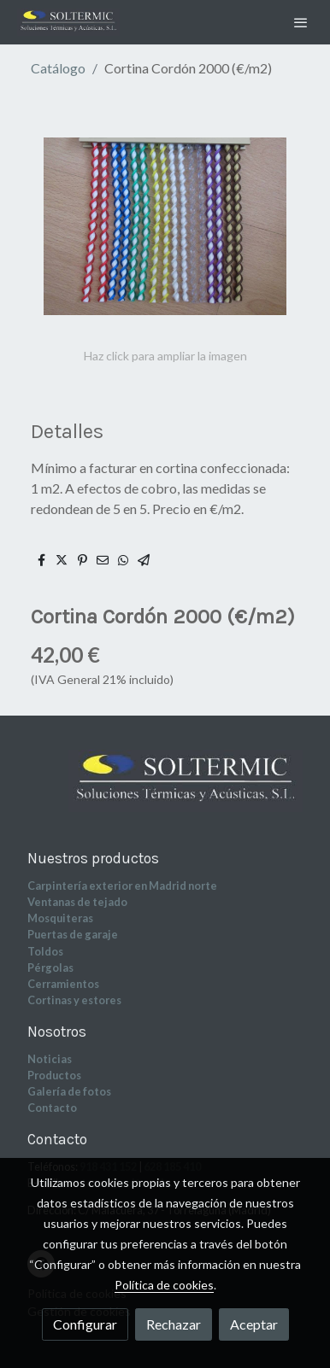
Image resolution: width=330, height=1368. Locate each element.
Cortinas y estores (74, 1000)
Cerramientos (63, 984)
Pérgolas (50, 967)
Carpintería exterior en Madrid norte (122, 885)
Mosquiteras (60, 918)
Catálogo (58, 68)
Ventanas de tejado (77, 902)
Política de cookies (164, 1284)
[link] (68, 22)
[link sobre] (165, 791)
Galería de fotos (69, 1091)
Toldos (45, 951)
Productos (54, 1075)
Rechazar (173, 1324)
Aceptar (254, 1324)
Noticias (49, 1059)
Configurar (85, 1324)
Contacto (52, 1107)
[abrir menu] (301, 22)
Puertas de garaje (72, 934)
